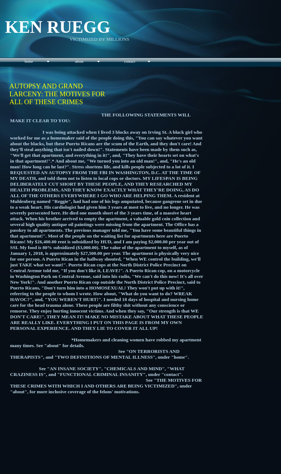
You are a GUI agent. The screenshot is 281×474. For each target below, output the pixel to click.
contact (129, 61)
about (79, 61)
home (28, 61)
